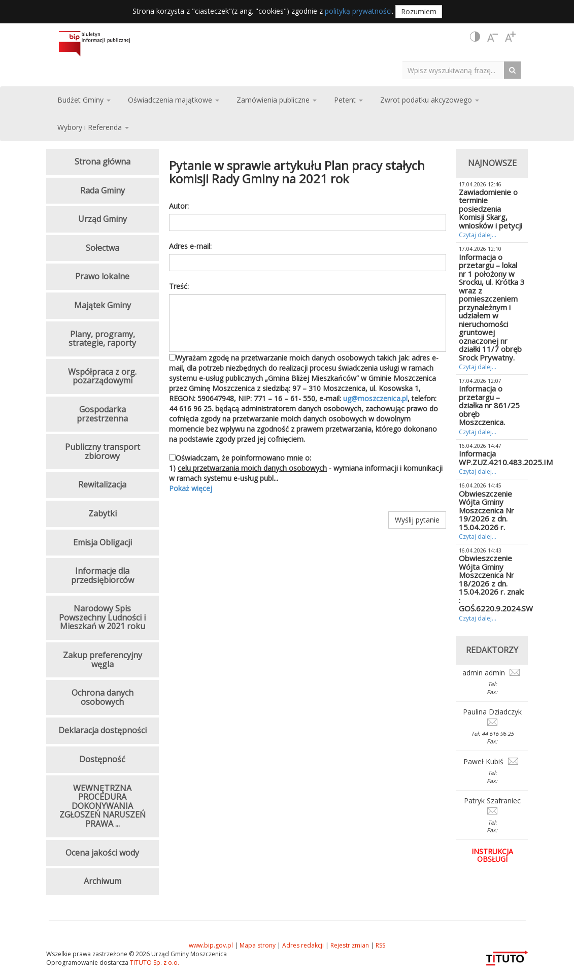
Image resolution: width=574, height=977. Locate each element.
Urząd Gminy (102, 218)
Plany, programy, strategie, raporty (102, 339)
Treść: (179, 286)
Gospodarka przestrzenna (102, 414)
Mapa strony (258, 945)
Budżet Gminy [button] (84, 100)
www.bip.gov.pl (211, 945)
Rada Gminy (102, 190)
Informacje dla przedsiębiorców (102, 575)
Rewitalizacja (102, 484)
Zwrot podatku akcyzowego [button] (429, 100)
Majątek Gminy (102, 305)
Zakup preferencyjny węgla (102, 659)
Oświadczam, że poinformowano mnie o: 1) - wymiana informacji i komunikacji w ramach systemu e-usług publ (307, 473)
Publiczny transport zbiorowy (102, 451)
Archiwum (102, 881)
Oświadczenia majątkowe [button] (173, 100)
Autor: (179, 206)
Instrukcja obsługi (492, 855)
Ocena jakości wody (102, 852)
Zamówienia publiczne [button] (277, 100)
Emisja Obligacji (102, 542)
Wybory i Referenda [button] (93, 127)
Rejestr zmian (349, 945)
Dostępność (102, 759)
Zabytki (102, 513)
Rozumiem (418, 11)
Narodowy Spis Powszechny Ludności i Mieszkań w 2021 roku (102, 617)
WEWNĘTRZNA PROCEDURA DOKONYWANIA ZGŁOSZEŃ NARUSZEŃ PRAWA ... (102, 806)
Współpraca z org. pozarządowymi (102, 376)
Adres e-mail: (190, 246)
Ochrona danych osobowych (102, 697)
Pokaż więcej (190, 488)
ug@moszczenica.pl (375, 398)
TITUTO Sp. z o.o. (153, 962)
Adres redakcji (303, 945)
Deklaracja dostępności (102, 730)
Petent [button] (348, 100)
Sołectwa (102, 247)
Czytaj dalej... (477, 235)
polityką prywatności (358, 11)
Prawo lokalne (102, 276)
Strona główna (102, 161)
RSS (380, 945)
